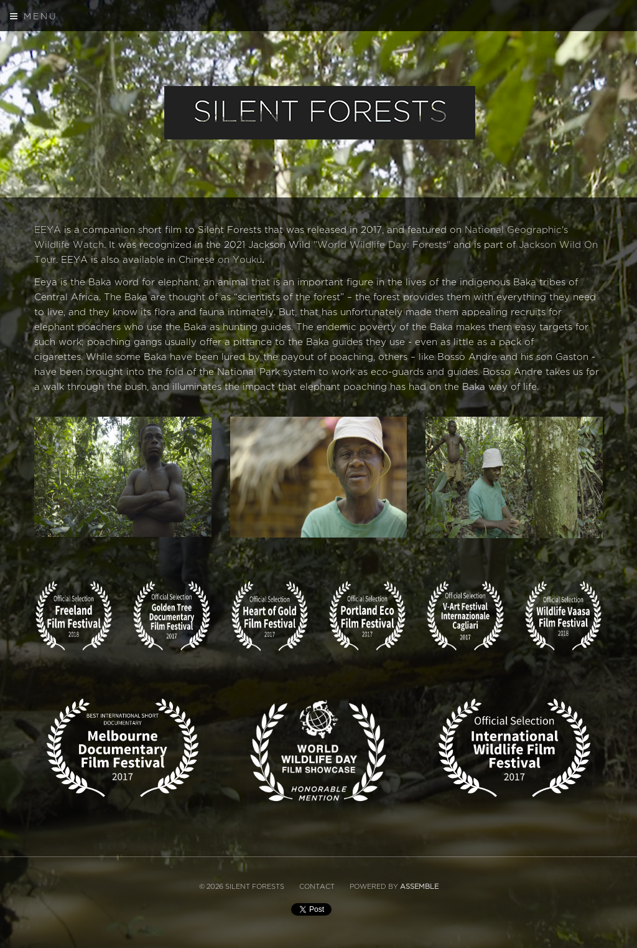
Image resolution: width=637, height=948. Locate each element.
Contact (317, 886)
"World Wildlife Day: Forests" (382, 244)
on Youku (240, 259)
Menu (34, 16)
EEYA (47, 229)
